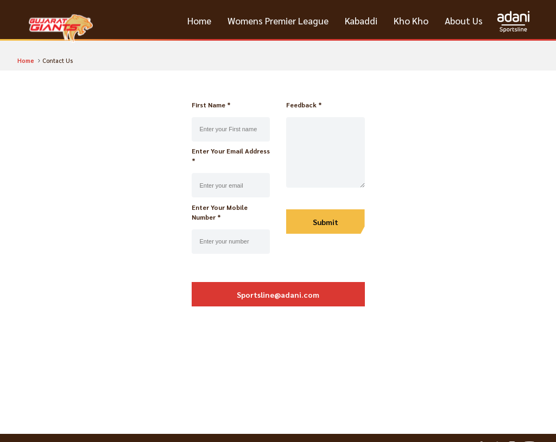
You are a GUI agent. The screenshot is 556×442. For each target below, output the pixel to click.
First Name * (211, 104)
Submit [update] (325, 222)
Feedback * (304, 104)
